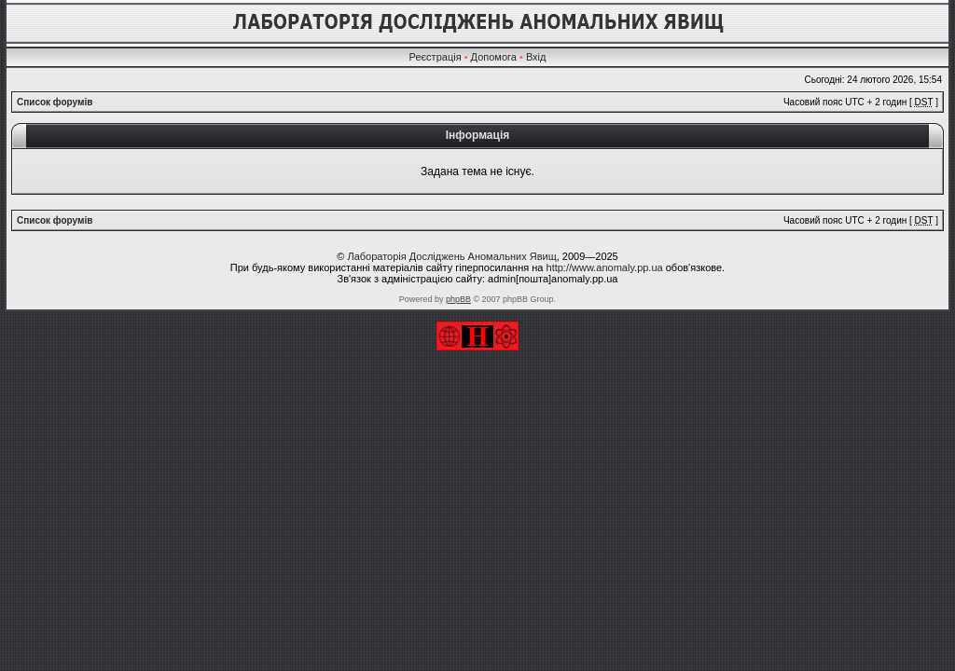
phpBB (458, 299)
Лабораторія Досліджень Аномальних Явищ (451, 256)
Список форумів (54, 102)
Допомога (494, 56)
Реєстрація (435, 56)
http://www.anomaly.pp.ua (605, 267)
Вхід (536, 56)
